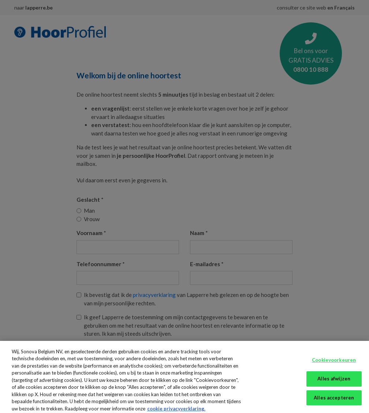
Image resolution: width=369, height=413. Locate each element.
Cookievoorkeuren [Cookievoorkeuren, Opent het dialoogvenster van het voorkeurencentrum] (334, 363)
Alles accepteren (334, 400)
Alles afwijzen (333, 381)
